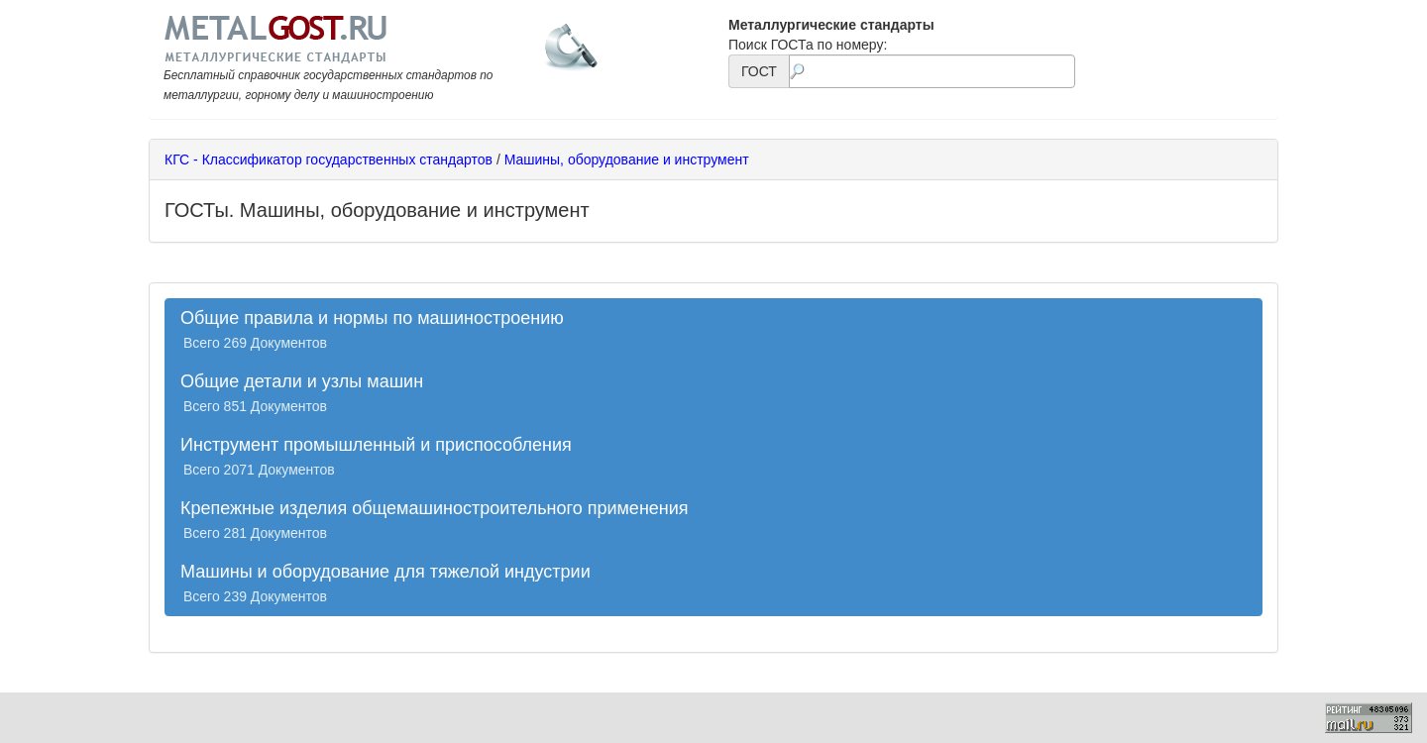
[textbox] (932, 71)
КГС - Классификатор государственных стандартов (329, 159)
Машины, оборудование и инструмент (626, 159)
